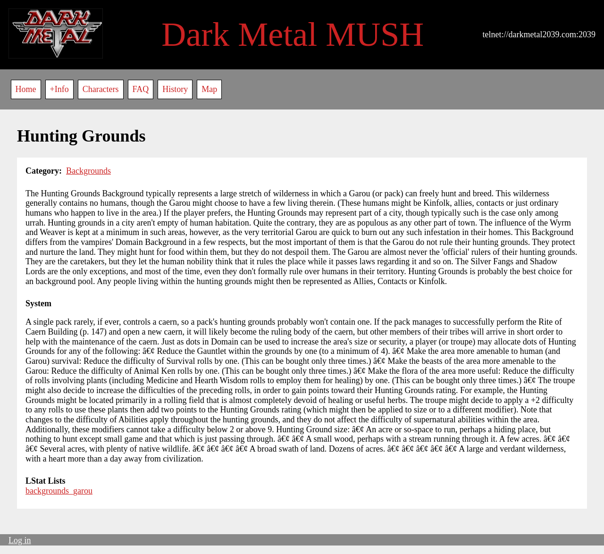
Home (26, 89)
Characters (101, 89)
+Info (59, 89)
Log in (19, 540)
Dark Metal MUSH (292, 34)
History (175, 89)
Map (209, 89)
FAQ (141, 89)
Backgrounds (88, 171)
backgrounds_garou (58, 490)
